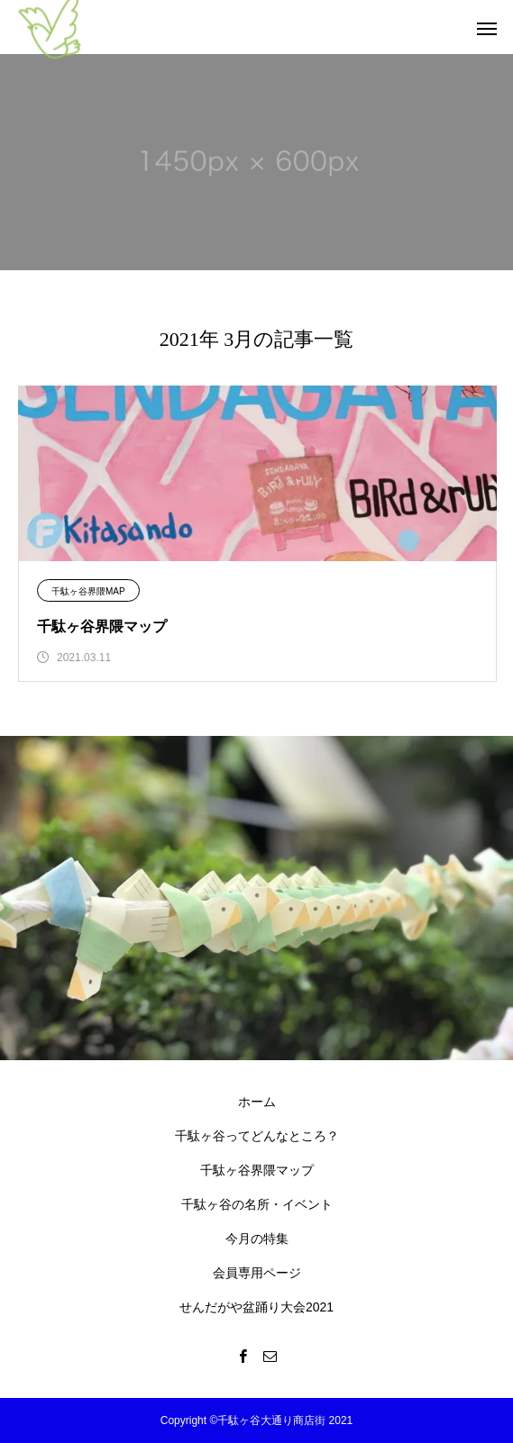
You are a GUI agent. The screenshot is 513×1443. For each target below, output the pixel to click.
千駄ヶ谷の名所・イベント (257, 1204)
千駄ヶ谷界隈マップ (257, 1170)
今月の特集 (257, 1238)
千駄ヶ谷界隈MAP (88, 591)
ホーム (257, 1101)
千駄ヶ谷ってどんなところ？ (257, 1136)
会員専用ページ (257, 1273)
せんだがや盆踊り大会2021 (256, 1307)
